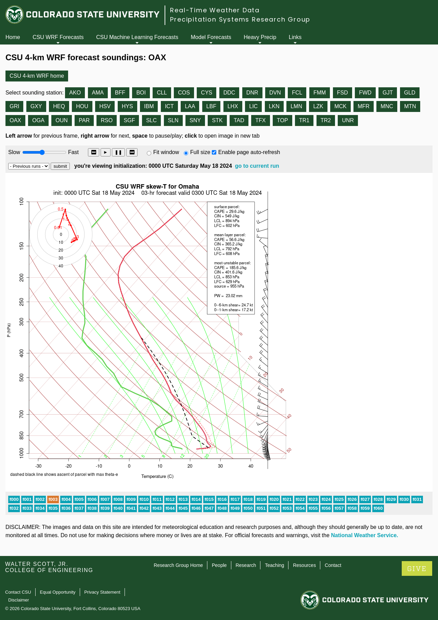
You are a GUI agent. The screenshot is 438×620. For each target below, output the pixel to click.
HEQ (59, 106)
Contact (333, 565)
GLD (409, 93)
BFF (120, 93)
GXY (36, 106)
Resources (304, 565)
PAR (84, 120)
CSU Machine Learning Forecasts (137, 37)
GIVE (417, 569)
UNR (348, 120)
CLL (162, 93)
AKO (75, 93)
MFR (364, 106)
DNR (252, 93)
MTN (410, 106)
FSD (342, 93)
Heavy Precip (260, 37)
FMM (319, 93)
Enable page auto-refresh (249, 152)
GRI (14, 106)
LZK (318, 106)
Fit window (166, 152)
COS (184, 93)
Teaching (274, 565)
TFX (260, 120)
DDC (229, 93)
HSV (105, 106)
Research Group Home (178, 565)
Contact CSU (18, 592)
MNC (387, 106)
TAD (239, 120)
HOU (82, 106)
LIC (253, 106)
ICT (169, 106)
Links (295, 37)
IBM (149, 106)
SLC (151, 120)
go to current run (257, 166)
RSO (107, 120)
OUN (61, 120)
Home (12, 37)
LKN (274, 106)
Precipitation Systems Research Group (240, 19)
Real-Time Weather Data (215, 10)
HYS (127, 106)
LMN (296, 106)
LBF (211, 106)
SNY (195, 120)
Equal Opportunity (58, 592)
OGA (38, 120)
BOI (141, 93)
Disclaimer (18, 600)
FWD (365, 93)
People (219, 565)
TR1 (304, 120)
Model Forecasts (211, 37)
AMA (98, 93)
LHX (233, 106)
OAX (15, 120)
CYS (206, 93)
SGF (129, 120)
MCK (340, 106)
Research (245, 565)
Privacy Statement (102, 592)
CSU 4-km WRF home (37, 76)
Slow (14, 152)
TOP (282, 120)
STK (217, 120)
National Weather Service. (364, 535)
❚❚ (118, 152)
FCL (297, 93)
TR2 (326, 120)
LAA (190, 106)
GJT (388, 93)
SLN (173, 120)
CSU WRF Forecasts (58, 37)
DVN (275, 93)
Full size (200, 152)
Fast (73, 152)
